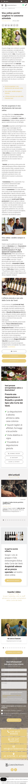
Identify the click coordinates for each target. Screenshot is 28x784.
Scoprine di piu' (23, 783)
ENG (26, 1)
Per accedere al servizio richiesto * (11, 710)
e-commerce (11, 347)
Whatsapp (14, 457)
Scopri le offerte (14, 461)
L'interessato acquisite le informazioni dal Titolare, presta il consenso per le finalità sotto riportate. (13, 700)
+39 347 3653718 (14, 740)
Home (3, 8)
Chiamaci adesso (14, 453)
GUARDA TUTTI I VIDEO (14, 652)
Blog (6, 8)
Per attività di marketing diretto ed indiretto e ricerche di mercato (14, 714)
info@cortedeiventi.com (15, 747)
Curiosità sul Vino (11, 8)
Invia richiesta (14, 720)
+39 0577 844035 (14, 732)
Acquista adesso (13, 580)
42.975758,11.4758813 (15, 755)
